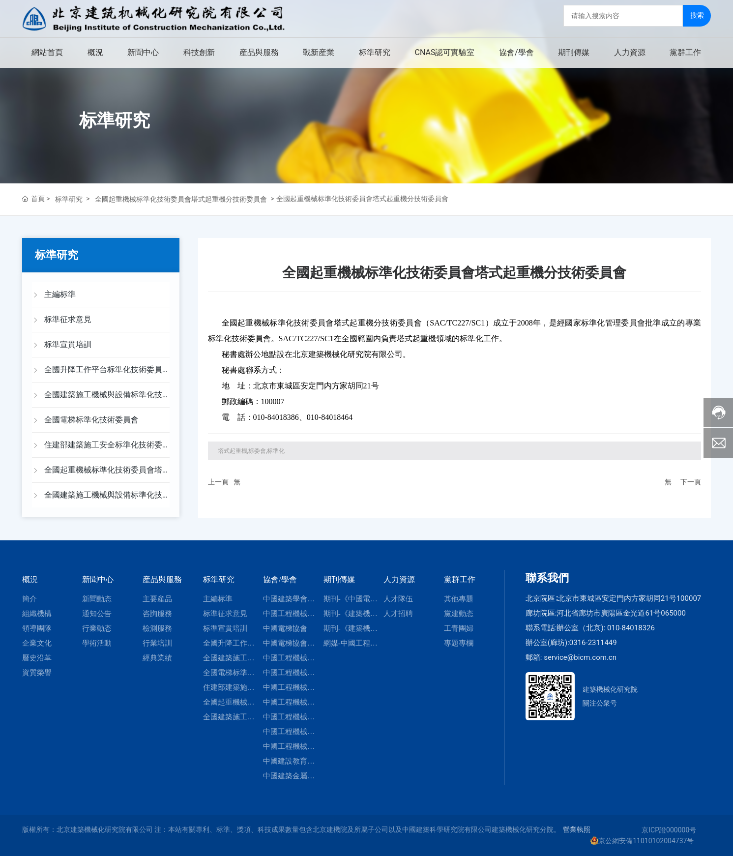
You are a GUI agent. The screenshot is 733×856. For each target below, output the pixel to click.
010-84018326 (631, 627)
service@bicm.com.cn (580, 657)
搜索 (697, 15)
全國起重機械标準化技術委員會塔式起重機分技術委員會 (181, 199)
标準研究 (114, 120)
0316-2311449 (593, 642)
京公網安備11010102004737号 (646, 841)
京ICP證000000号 (669, 830)
